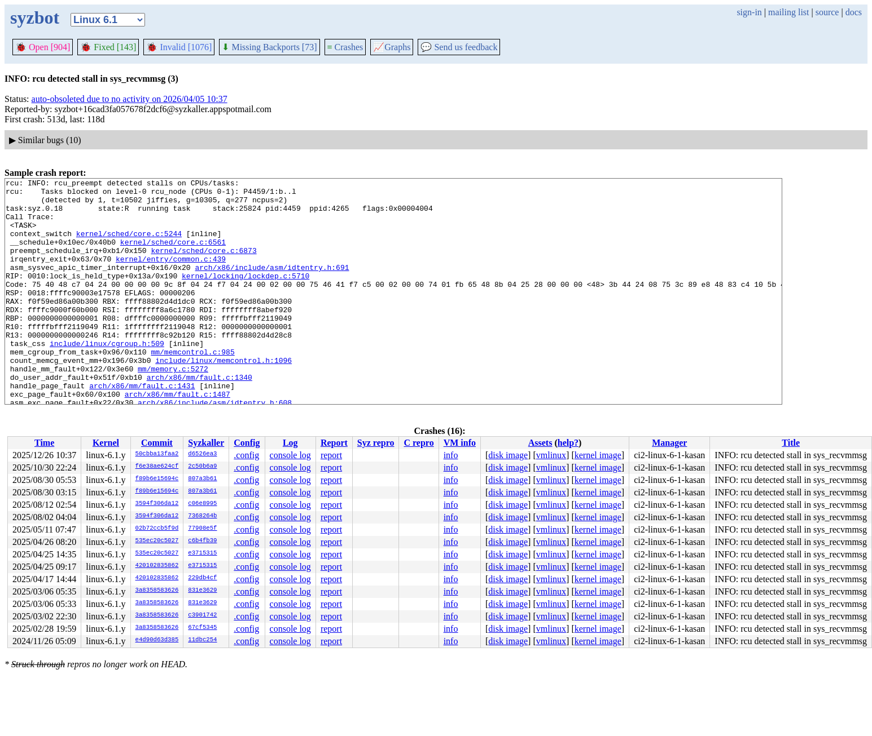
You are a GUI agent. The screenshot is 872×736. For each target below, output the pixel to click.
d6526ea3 (202, 454)
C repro (418, 442)
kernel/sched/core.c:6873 (203, 265)
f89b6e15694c (157, 479)
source (827, 12)
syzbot (34, 17)
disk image (508, 455)
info (451, 455)
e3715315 (202, 553)
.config (246, 455)
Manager (669, 442)
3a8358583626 (157, 591)
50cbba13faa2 (157, 454)
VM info (460, 442)
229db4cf (202, 578)
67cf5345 (202, 628)
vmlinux (551, 455)
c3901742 (202, 615)
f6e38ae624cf (157, 467)
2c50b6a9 (202, 467)
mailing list (788, 12)
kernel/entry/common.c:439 (171, 276)
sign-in (749, 12)
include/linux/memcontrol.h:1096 (223, 397)
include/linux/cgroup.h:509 (107, 377)
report (331, 455)
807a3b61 (202, 479)
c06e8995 (202, 504)
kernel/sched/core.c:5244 (129, 245)
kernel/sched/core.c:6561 (173, 255)
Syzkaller (206, 442)
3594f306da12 (157, 504)
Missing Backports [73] (269, 47)
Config (247, 442)
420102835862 (157, 566)
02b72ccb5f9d (157, 529)
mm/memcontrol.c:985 (192, 387)
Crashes (345, 47)
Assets (540, 442)
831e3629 (202, 591)
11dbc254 (202, 640)
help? (568, 442)
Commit (157, 442)
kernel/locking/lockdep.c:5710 (245, 296)
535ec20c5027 (157, 541)
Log (290, 442)
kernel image (598, 455)
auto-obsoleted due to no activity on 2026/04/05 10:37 (129, 99)
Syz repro (376, 442)
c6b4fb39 (202, 541)
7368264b (202, 516)
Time (44, 442)
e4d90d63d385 (157, 640)
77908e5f (202, 529)
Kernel (106, 442)
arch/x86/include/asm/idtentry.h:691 (272, 286)
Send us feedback (458, 47)
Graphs (391, 47)
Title (791, 442)
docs (853, 12)
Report (334, 442)
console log (290, 455)
